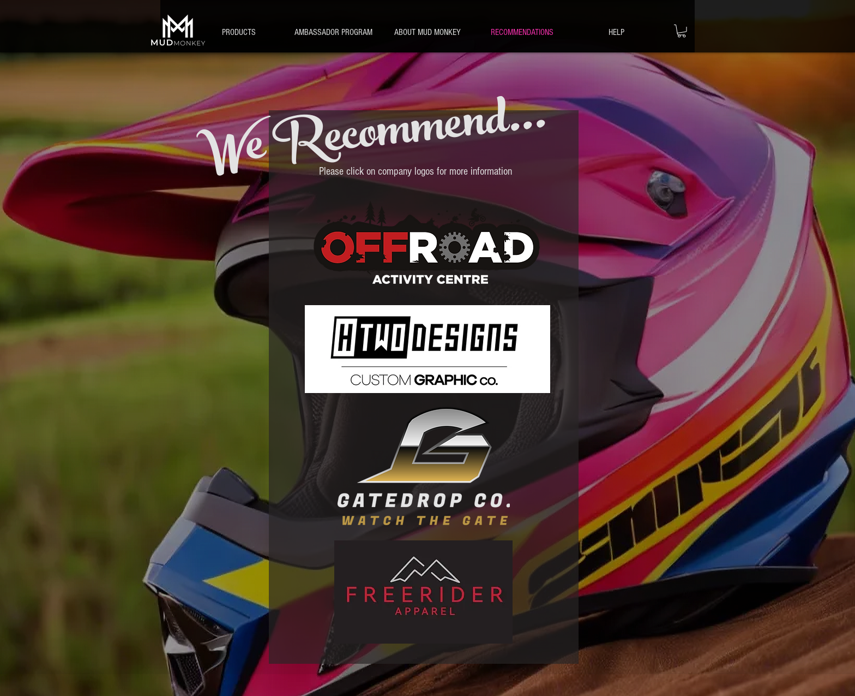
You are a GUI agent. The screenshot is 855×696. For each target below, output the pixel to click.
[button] (616, 32)
